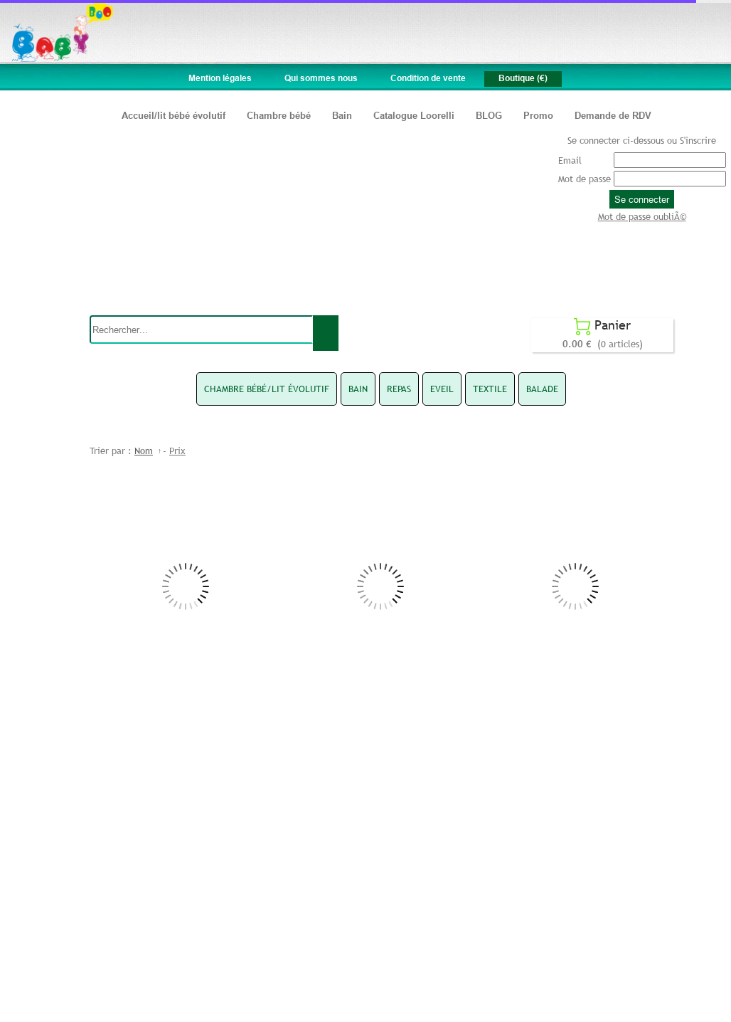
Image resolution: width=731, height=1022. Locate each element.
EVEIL (442, 388)
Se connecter (641, 199)
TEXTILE (490, 388)
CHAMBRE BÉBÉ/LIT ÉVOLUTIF (266, 388)
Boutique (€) (523, 78)
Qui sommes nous (321, 78)
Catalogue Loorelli (413, 115)
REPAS (399, 388)
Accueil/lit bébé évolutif (173, 115)
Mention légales (220, 78)
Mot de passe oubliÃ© (642, 216)
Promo (538, 115)
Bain (342, 115)
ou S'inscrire (691, 140)
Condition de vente (428, 78)
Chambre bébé (279, 115)
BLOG (489, 115)
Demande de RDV (613, 115)
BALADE (542, 388)
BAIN (358, 388)
